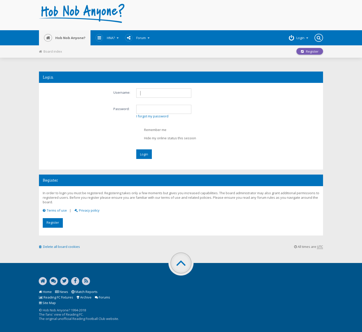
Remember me (151, 130)
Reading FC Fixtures (56, 297)
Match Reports (84, 291)
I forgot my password (152, 116)
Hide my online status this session (166, 138)
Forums (102, 297)
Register (310, 51)
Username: (121, 92)
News (61, 291)
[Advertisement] (229, 15)
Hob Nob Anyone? (64, 37)
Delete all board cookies (59, 246)
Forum (137, 37)
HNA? (107, 37)
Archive (84, 297)
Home (45, 291)
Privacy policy (87, 210)
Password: (121, 109)
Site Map (47, 303)
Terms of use (55, 210)
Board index (50, 51)
